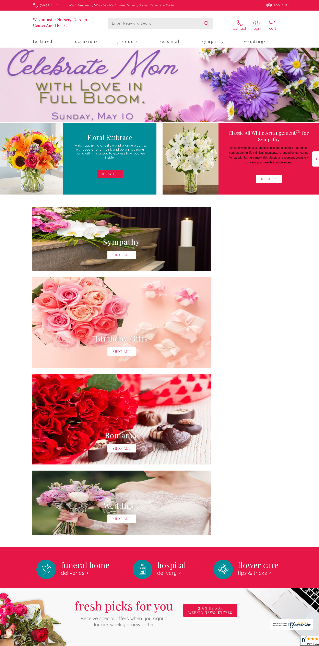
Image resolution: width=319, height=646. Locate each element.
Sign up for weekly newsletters (210, 441)
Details (269, 176)
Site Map (276, 642)
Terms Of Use (198, 642)
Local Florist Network (251, 642)
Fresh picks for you (124, 443)
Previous (3, 156)
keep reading (187, 509)
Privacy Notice (222, 642)
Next (315, 156)
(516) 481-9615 (50, 5)
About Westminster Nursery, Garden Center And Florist (80, 500)
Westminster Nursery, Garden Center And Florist (60, 22)
